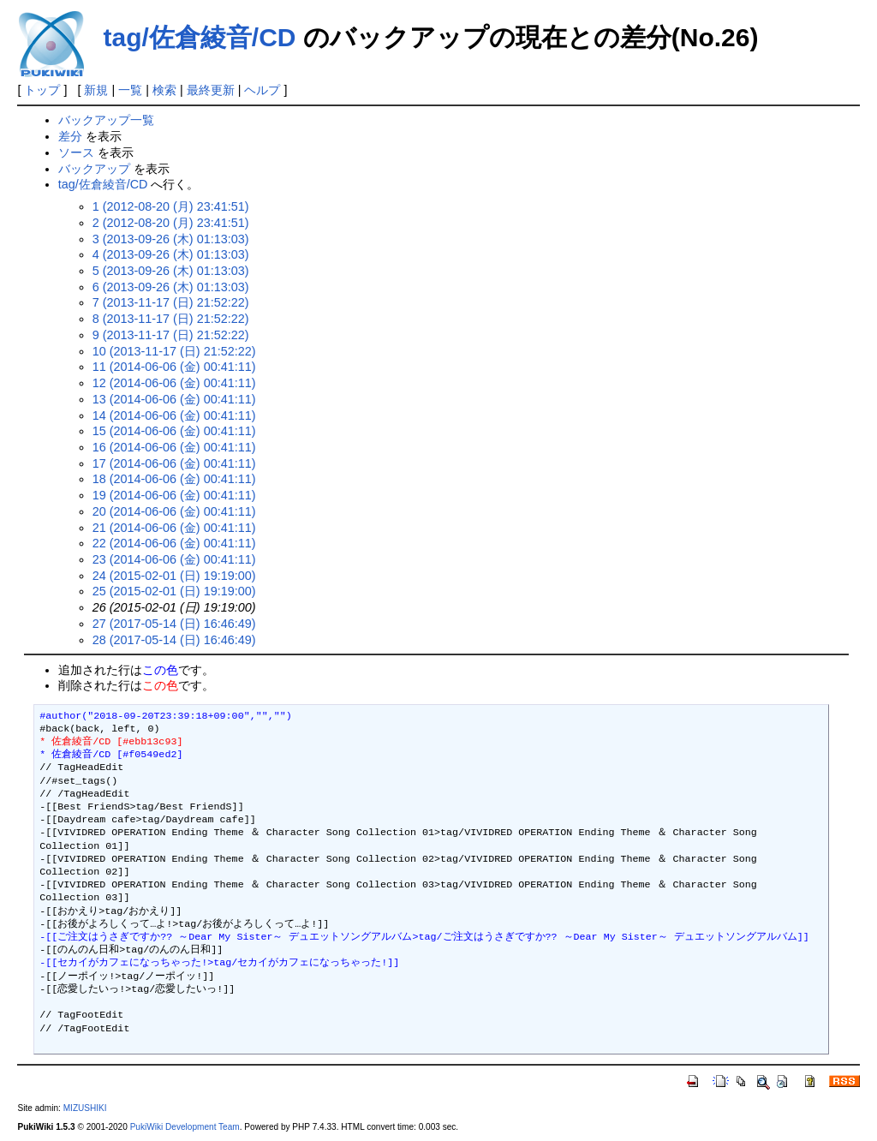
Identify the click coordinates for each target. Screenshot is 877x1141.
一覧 (130, 90)
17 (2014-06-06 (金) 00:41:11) (174, 463)
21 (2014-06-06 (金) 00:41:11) (174, 528)
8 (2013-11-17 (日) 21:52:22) (170, 319)
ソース (76, 152)
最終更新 (211, 90)
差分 (70, 136)
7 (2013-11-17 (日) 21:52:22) (170, 302)
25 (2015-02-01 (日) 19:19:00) (174, 591)
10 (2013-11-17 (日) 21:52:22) (174, 351)
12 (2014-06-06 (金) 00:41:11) (174, 383)
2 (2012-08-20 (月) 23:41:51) (170, 223)
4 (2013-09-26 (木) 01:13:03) (170, 254)
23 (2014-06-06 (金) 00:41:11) (174, 559)
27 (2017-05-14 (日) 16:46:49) (174, 623)
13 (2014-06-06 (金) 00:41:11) (174, 399)
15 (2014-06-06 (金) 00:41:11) (174, 431)
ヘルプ (262, 90)
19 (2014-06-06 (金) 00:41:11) (174, 495)
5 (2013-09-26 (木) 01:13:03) (170, 271)
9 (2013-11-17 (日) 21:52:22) (170, 335)
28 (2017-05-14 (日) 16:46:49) (174, 640)
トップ (42, 90)
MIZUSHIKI (85, 1108)
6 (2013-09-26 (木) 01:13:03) (170, 287)
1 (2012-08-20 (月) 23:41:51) (170, 206)
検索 (164, 90)
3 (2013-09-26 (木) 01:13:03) (170, 239)
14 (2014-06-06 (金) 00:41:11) (174, 415)
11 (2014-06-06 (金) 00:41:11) (174, 366)
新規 (96, 90)
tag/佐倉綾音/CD (199, 37)
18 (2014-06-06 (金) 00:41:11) (174, 479)
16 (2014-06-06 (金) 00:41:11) (174, 447)
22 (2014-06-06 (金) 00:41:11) (174, 543)
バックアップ (94, 169)
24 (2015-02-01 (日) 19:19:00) (174, 575)
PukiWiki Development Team (185, 1127)
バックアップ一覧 (106, 120)
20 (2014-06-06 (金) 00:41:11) (174, 511)
